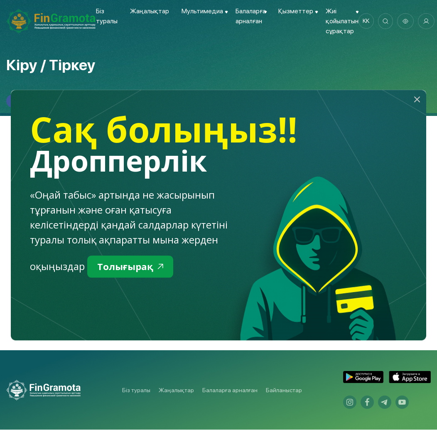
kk (366, 21)
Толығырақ (132, 267)
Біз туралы (136, 390)
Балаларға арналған (230, 390)
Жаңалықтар (149, 11)
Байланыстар (284, 390)
